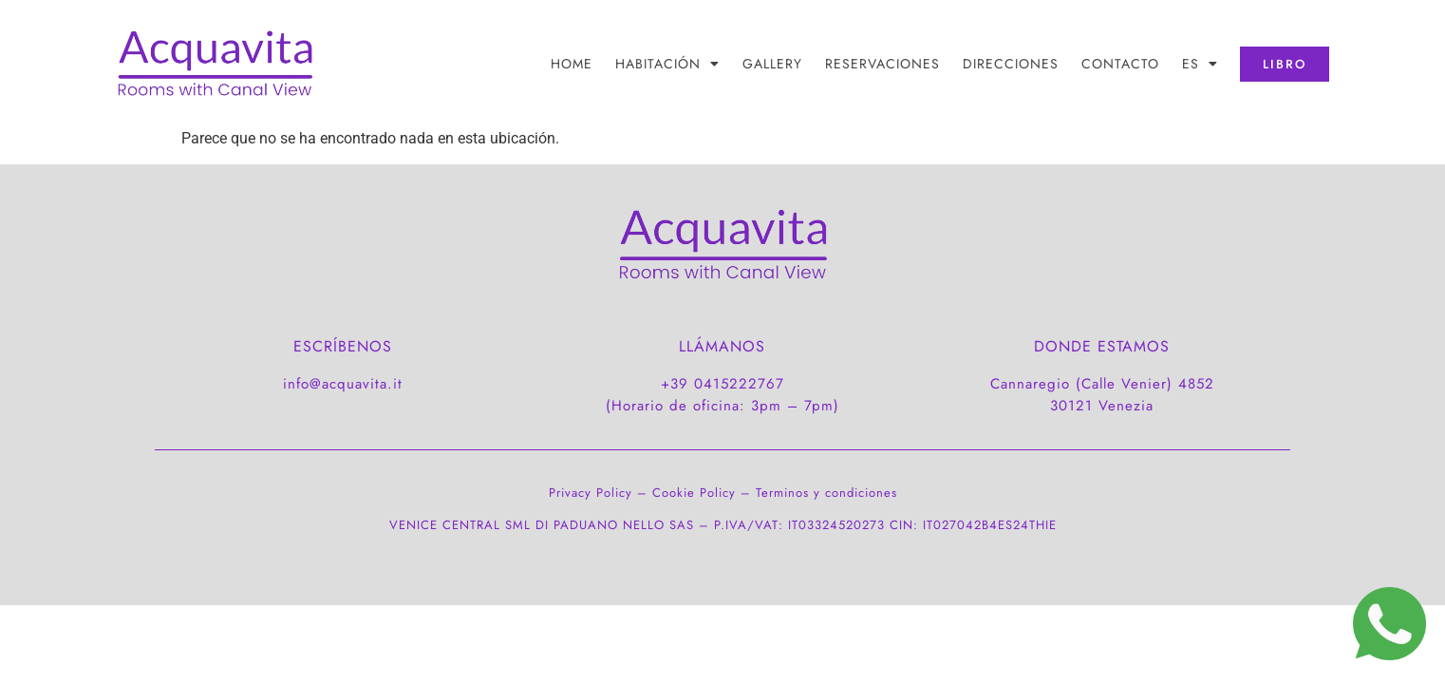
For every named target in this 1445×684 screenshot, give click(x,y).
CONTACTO (1120, 63)
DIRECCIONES (1011, 63)
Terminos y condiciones (826, 493)
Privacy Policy (590, 493)
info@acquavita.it (343, 383)
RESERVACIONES (882, 63)
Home (571, 63)
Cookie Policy (694, 493)
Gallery (772, 63)
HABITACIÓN (667, 64)
